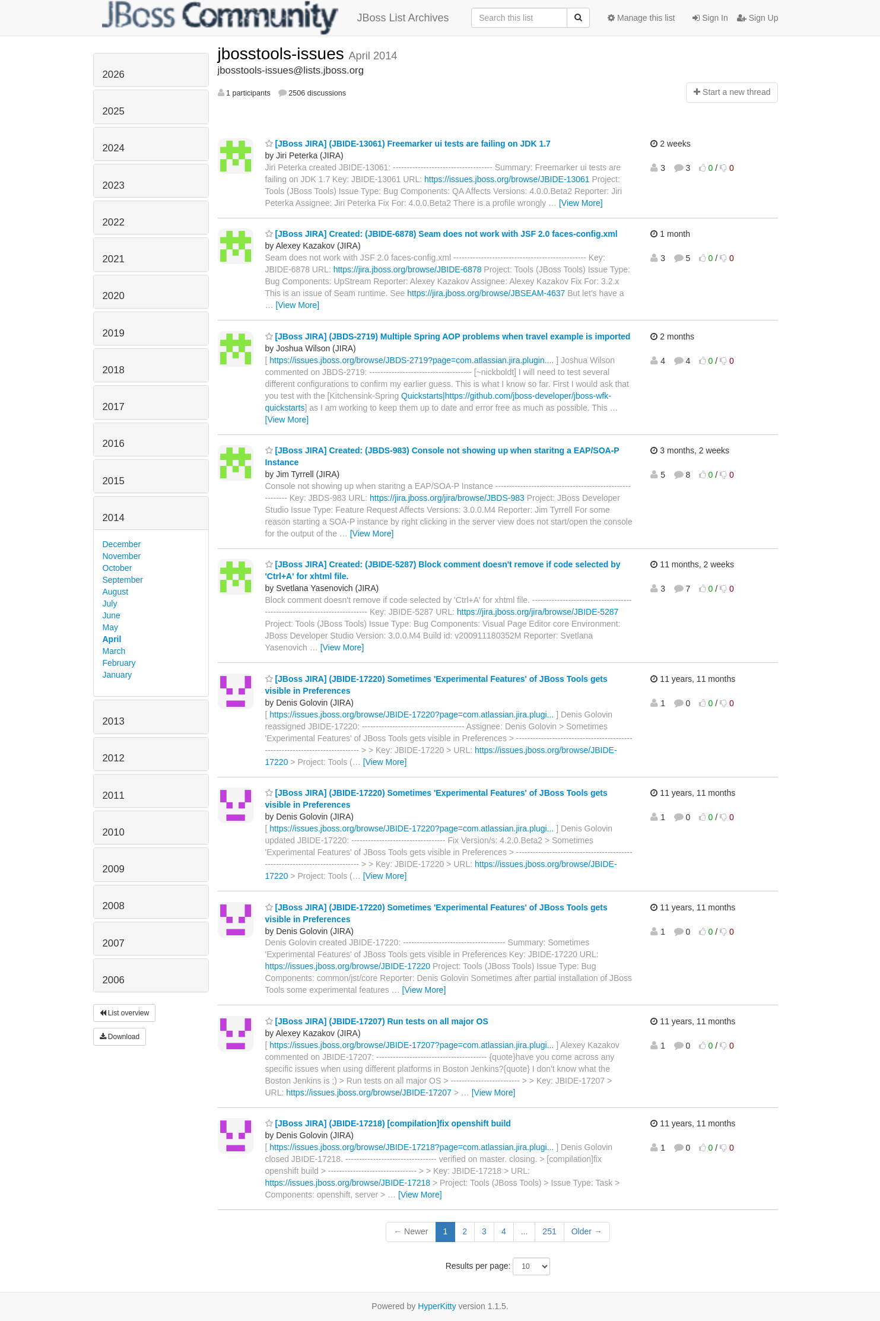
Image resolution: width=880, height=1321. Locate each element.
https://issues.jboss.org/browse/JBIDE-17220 (348, 966)
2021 (114, 259)
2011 (114, 795)
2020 (114, 295)
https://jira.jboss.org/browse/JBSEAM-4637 (486, 293)
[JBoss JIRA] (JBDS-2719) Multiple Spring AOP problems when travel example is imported (448, 336)
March (114, 651)
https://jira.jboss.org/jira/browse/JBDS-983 (447, 498)
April (112, 639)
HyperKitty (437, 1306)
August (116, 591)
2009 (114, 869)
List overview (125, 1013)
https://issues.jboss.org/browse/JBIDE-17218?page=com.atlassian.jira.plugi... (411, 1147)
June (111, 615)
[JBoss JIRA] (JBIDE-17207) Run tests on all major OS (376, 1021)
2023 (114, 185)
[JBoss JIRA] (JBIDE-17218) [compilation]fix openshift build (388, 1123)
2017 (114, 406)
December (122, 544)
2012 (114, 758)
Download (120, 1037)
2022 (114, 222)
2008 (114, 906)
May (110, 627)
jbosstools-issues (283, 54)
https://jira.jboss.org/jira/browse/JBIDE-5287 (537, 612)
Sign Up (758, 18)
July (110, 603)
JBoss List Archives (275, 18)
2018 (114, 370)
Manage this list (641, 18)
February (119, 663)
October (117, 568)
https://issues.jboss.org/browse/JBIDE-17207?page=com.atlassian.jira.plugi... (411, 1045)
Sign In (709, 18)
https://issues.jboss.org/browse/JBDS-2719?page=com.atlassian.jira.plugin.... (411, 360)
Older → (586, 1231)
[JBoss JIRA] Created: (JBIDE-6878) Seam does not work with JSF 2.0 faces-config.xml (441, 234)
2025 (114, 111)
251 (549, 1231)
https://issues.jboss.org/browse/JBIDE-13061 (507, 179)
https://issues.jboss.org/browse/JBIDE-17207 (369, 1092)
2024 (114, 148)
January (117, 674)
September (123, 580)
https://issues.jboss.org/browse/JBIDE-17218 (348, 1182)
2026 (114, 74)
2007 (114, 943)
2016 (114, 443)
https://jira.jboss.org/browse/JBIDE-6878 (407, 269)
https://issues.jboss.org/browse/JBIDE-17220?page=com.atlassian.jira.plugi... (411, 714)
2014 (114, 517)
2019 (114, 333)
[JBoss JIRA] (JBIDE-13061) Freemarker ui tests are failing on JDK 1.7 (408, 143)
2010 (114, 832)
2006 (114, 980)
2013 (114, 721)
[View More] (581, 203)
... (524, 1231)
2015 (114, 481)
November (122, 556)
